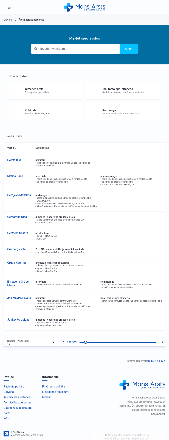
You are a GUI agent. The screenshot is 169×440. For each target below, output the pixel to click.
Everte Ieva (14, 160)
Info (6, 418)
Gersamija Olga (17, 217)
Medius (46, 397)
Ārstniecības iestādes (17, 397)
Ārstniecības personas (17, 402)
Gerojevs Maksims (19, 195)
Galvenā (9, 392)
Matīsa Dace (15, 176)
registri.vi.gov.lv (156, 360)
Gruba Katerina (17, 262)
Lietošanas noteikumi (55, 392)
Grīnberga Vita (16, 249)
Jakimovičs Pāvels (19, 298)
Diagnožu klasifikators (18, 407)
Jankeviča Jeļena (18, 319)
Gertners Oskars (17, 233)
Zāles (7, 413)
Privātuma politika (53, 386)
